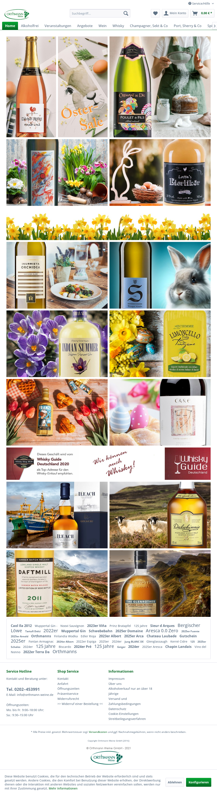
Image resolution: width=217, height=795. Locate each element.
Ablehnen (175, 782)
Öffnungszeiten (68, 689)
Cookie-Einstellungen (123, 714)
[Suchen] (125, 13)
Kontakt (62, 679)
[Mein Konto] (175, 13)
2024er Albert (65, 641)
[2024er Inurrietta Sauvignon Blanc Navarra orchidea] (37, 275)
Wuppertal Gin (74, 631)
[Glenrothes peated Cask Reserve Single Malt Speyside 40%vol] (142, 583)
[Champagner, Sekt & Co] (149, 26)
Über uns (115, 684)
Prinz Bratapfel (121, 626)
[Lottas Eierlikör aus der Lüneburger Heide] (179, 172)
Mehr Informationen (63, 788)
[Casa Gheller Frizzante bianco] (56, 172)
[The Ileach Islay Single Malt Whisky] (67, 515)
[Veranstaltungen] (58, 26)
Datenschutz (117, 709)
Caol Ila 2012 (22, 625)
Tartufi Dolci (33, 631)
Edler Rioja (89, 636)
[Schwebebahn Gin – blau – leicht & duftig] (56, 343)
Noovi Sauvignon (72, 626)
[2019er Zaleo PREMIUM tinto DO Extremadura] (57, 412)
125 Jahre (141, 626)
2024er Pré (83, 646)
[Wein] (103, 26)
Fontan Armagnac (41, 641)
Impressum (116, 679)
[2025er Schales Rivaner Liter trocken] (136, 275)
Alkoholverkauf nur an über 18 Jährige (130, 691)
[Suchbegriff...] (100, 13)
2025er (18, 641)
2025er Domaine (129, 631)
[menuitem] (100, 13)
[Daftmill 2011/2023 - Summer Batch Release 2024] (41, 583)
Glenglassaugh (157, 641)
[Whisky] (118, 26)
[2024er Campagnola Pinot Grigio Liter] (146, 343)
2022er (51, 631)
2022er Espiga (86, 641)
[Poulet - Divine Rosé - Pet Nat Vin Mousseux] (31, 86)
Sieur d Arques (162, 625)
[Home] (10, 26)
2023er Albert (110, 636)
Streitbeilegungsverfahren (127, 719)
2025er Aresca (152, 647)
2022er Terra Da (36, 652)
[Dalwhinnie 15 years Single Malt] (182, 515)
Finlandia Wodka (66, 636)
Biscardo (65, 647)
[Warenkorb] (202, 13)
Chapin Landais (178, 646)
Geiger (121, 647)
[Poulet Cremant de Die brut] (139, 83)
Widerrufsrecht (68, 699)
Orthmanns (41, 636)
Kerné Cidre (179, 641)
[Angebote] (85, 26)
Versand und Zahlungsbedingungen (124, 701)
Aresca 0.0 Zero (162, 631)
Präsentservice (67, 694)
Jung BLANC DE (134, 641)
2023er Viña (97, 625)
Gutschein (188, 636)
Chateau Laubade (162, 636)
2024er (117, 641)
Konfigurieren (199, 782)
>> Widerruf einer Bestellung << (80, 704)
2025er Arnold (20, 636)
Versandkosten (98, 732)
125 (192, 641)
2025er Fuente (190, 631)
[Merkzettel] (155, 13)
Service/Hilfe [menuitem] (199, 3)
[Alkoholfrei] (30, 26)
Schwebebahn (101, 631)
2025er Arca (134, 636)
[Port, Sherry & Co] (187, 26)
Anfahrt (62, 684)
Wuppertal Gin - (46, 626)
